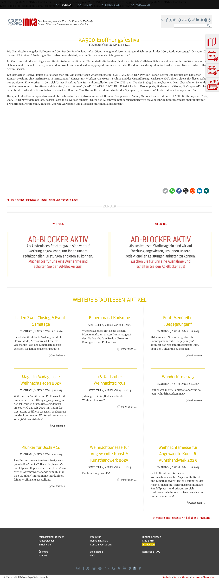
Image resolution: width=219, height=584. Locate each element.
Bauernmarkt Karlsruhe (109, 317)
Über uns (43, 551)
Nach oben (148, 551)
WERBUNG (58, 223)
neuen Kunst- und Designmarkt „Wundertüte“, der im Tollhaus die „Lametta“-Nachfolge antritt (39, 464)
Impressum (196, 577)
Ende (75, 199)
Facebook (179, 191)
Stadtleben (26, 331)
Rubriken (66, 4)
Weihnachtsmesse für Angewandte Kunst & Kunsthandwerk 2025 (109, 454)
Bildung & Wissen (151, 536)
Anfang (10, 199)
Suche (176, 577)
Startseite (167, 577)
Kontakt (42, 555)
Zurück (109, 206)
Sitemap (185, 577)
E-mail (165, 191)
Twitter (186, 191)
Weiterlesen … (60, 355)
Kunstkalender (46, 540)
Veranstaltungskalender (51, 536)
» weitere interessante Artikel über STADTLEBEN (182, 517)
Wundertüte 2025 (178, 376)
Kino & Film (148, 540)
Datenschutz (210, 577)
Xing (206, 191)
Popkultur (95, 536)
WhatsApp (172, 191)
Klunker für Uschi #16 (41, 447)
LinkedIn (199, 191)
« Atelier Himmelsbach (27, 199)
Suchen (209, 26)
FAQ (92, 555)
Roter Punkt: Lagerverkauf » (56, 199)
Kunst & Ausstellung (101, 544)
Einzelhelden (45, 544)
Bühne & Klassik (99, 540)
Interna (87, 4)
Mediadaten (96, 551)
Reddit (192, 191)
